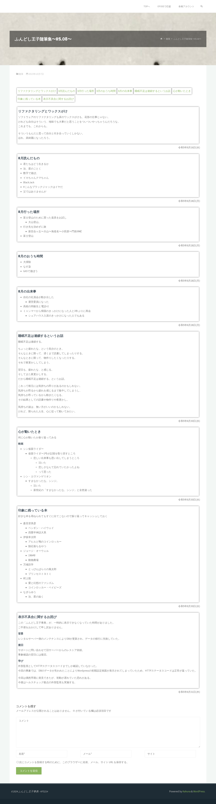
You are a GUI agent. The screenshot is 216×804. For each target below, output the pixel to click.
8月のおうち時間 (106, 91)
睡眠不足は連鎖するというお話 (152, 91)
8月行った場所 (86, 91)
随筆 (168, 39)
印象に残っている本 (29, 99)
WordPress (199, 791)
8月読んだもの (66, 91)
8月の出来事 (125, 91)
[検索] (201, 6)
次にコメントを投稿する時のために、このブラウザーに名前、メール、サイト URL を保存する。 (73, 762)
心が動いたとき (182, 91)
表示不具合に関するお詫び (58, 99)
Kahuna (186, 791)
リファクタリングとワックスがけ (37, 91)
